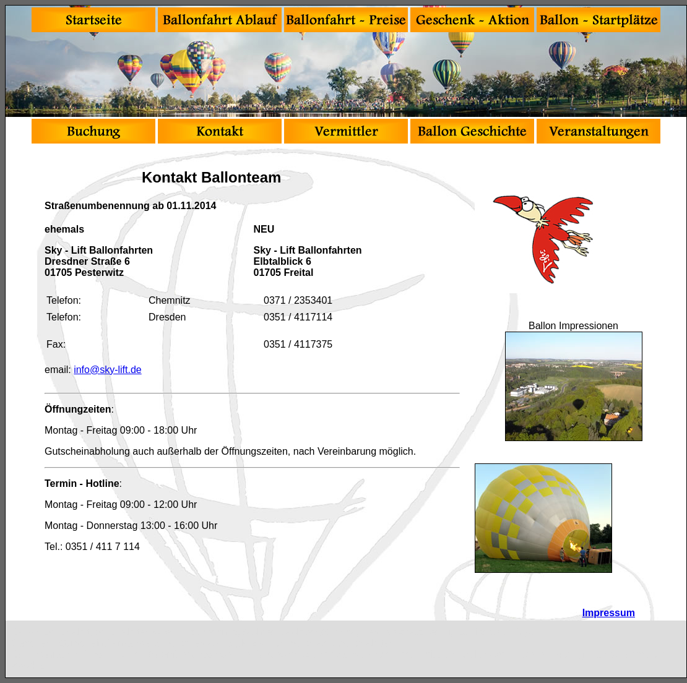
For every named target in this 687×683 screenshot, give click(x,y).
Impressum (608, 613)
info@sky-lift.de (108, 369)
